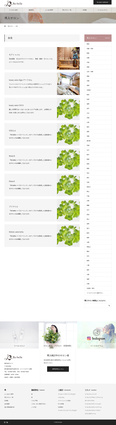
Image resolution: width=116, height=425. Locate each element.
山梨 (88, 242)
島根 (88, 159)
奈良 (88, 256)
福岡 (88, 104)
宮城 (88, 117)
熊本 (88, 127)
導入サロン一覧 (66, 10)
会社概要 (7, 404)
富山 (88, 219)
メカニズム (61, 397)
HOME (5, 390)
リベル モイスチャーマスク (92, 410)
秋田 (88, 94)
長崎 (88, 85)
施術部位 (31, 10)
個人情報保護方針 (9, 407)
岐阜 (88, 233)
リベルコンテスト (103, 10)
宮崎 (88, 136)
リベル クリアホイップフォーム (94, 397)
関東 (88, 53)
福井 (88, 270)
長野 (88, 223)
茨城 (88, 145)
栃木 (88, 154)
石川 (88, 210)
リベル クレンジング (91, 394)
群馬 (88, 164)
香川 (88, 228)
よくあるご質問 (8, 394)
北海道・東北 (90, 288)
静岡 (88, 260)
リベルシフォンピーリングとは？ (67, 410)
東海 (88, 44)
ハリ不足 (33, 407)
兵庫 (88, 200)
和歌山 (89, 247)
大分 (88, 113)
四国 (88, 67)
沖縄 (88, 81)
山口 (88, 150)
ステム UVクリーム (90, 413)
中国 (88, 62)
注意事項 (60, 407)
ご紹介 (64, 390)
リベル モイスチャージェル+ (93, 404)
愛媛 (88, 205)
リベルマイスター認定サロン (95, 293)
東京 (88, 177)
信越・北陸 (90, 48)
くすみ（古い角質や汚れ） (38, 404)
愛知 (88, 251)
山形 (88, 122)
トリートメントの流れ (64, 400)
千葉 (88, 196)
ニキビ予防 (34, 400)
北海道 (89, 90)
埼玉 (88, 173)
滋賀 (88, 279)
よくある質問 (49, 10)
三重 (88, 265)
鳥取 (88, 168)
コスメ (91, 390)
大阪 (88, 274)
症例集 (85, 10)
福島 (88, 131)
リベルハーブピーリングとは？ (67, 394)
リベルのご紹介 (13, 10)
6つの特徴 (61, 404)
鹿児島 (89, 140)
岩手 (88, 108)
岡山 (88, 191)
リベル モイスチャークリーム (93, 407)
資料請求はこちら (58, 369)
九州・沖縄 (90, 71)
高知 (88, 214)
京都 (88, 283)
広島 (88, 182)
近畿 (88, 57)
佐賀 (88, 99)
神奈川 (89, 187)
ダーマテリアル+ (89, 400)
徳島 (88, 237)
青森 (88, 76)
